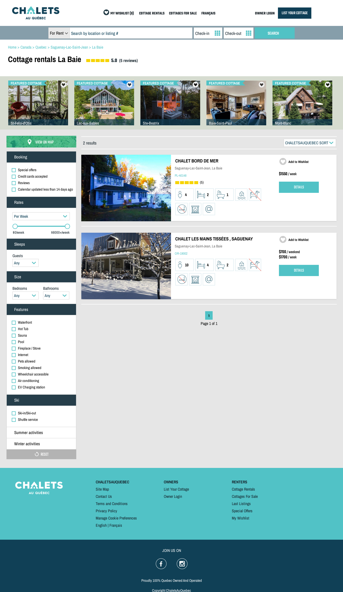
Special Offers (242, 511)
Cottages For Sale (245, 496)
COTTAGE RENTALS (152, 13)
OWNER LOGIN (265, 13)
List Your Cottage (176, 489)
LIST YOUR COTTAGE (295, 13)
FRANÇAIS (208, 13)
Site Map (102, 489)
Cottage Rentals (243, 489)
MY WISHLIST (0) (122, 13)
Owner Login (173, 496)
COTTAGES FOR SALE (183, 13)
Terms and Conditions (112, 503)
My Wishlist (240, 518)
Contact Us (104, 496)
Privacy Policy (106, 511)
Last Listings (241, 503)
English (101, 525)
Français (115, 525)
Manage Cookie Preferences (116, 518)
